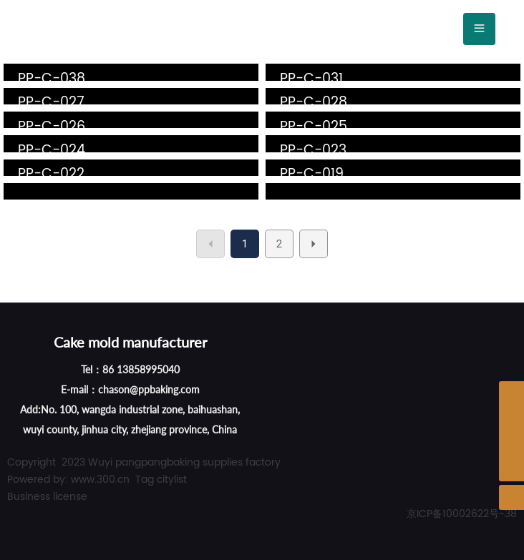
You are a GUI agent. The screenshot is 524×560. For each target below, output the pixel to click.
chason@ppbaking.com (149, 389)
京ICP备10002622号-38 (462, 514)
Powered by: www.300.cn (68, 479)
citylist (172, 479)
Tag (144, 479)
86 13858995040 (141, 369)
